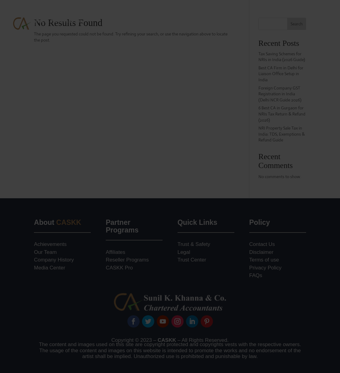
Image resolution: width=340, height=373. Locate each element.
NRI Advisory (265, 11)
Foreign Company (221, 11)
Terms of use (264, 260)
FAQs (255, 275)
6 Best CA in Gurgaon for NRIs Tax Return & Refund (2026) (281, 114)
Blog (325, 11)
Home (103, 11)
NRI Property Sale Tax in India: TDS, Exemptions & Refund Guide (281, 134)
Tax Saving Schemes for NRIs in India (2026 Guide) (281, 57)
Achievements (50, 244)
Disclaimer (261, 252)
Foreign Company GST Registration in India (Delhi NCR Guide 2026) (280, 94)
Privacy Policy (265, 268)
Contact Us (318, 34)
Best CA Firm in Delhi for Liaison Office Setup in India (280, 73)
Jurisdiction (302, 11)
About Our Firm (131, 11)
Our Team (45, 252)
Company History (54, 260)
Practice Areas (175, 11)
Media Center (49, 268)
